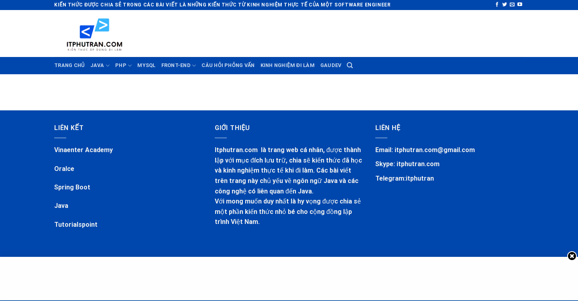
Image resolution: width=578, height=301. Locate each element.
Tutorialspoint (76, 224)
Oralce (64, 169)
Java (61, 205)
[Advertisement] (227, 32)
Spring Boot (72, 187)
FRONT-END (178, 65)
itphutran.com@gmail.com (435, 150)
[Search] (350, 65)
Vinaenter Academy (83, 150)
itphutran (420, 178)
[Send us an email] (512, 5)
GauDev (331, 65)
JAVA (100, 65)
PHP (123, 65)
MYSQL (146, 65)
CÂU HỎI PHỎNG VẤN (227, 65)
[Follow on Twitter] (504, 5)
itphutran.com (418, 164)
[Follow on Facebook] (497, 5)
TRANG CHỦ (69, 65)
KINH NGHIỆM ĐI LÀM (288, 65)
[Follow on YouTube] (519, 5)
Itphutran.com (237, 150)
